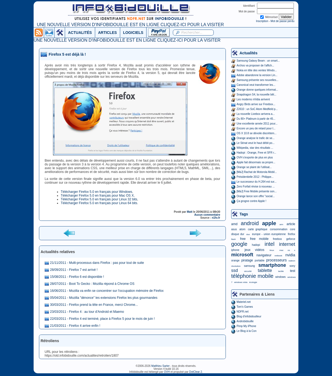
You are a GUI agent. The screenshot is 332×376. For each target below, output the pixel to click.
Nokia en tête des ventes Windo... (257, 70)
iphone (235, 250)
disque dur (237, 234)
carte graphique (257, 229)
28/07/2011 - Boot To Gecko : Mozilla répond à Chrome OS (92, 284)
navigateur (264, 255)
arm (281, 224)
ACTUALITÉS (80, 32)
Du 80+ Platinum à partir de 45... (256, 118)
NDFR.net (242, 311)
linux (272, 250)
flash (233, 239)
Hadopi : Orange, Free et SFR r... (256, 152)
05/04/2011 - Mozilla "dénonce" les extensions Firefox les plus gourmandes (103, 298)
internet (287, 244)
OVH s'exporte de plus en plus (255, 157)
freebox (277, 238)
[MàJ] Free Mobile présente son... (257, 191)
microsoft (242, 254)
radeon (291, 261)
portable (260, 260)
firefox (291, 234)
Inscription (262, 21)
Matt (189, 211)
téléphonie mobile (252, 276)
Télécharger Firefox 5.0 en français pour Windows (96, 192)
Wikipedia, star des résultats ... (255, 147)
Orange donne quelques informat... (257, 89)
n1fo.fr (216, 217)
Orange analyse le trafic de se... (255, 138)
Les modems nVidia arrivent (253, 99)
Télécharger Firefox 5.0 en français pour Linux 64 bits (99, 203)
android (250, 223)
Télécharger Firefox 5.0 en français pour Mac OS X (97, 195)
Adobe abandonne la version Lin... (257, 75)
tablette (265, 270)
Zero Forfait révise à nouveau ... (256, 186)
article (291, 224)
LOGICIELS (133, 32)
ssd (234, 270)
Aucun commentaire (207, 214)
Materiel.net (244, 301)
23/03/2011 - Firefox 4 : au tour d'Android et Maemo (87, 312)
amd (234, 224)
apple (269, 223)
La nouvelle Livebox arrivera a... (256, 113)
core (292, 229)
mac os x (287, 250)
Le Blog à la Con (246, 330)
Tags (244, 214)
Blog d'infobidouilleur (249, 316)
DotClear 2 (195, 371)
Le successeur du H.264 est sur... (256, 181)
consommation (278, 229)
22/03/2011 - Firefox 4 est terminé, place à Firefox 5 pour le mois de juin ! (102, 319)
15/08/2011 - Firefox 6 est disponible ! (77, 277)
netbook (278, 255)
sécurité (248, 271)
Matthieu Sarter (160, 365)
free (243, 239)
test (292, 271)
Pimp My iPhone (246, 326)
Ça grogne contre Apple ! (251, 201)
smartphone (272, 265)
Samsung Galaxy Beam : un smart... (258, 60)
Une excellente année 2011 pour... (257, 123)
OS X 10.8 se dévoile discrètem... (256, 133)
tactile (281, 271)
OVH (167, 371)
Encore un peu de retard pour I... (256, 128)
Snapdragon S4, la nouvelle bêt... (256, 94)
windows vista (240, 282)
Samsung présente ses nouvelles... (258, 80)
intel (269, 244)
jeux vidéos (254, 250)
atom (242, 229)
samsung (249, 265)
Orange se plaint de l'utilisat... (254, 167)
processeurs (276, 260)
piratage (247, 260)
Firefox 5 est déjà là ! (67, 54)
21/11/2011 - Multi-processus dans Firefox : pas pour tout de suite (97, 263)
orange (235, 260)
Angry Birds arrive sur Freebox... (256, 104)
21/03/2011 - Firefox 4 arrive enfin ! (75, 326)
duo (248, 234)
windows (280, 276)
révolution (236, 266)
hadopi (256, 244)
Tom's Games (245, 306)
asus (234, 229)
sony (292, 265)
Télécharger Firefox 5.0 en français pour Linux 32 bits (99, 199)
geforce (290, 238)
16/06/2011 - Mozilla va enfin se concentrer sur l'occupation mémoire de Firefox (107, 291)
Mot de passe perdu (282, 21)
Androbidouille (245, 321)
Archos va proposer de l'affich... (255, 65)
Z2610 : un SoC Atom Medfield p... (257, 109)
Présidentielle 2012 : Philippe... (255, 176)
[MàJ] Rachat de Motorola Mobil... (257, 172)
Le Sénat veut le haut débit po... (255, 142)
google (239, 244)
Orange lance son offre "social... (256, 196)
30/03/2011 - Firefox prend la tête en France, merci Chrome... (94, 305)
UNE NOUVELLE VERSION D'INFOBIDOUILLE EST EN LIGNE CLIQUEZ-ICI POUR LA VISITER (130, 24)
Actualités (249, 53)
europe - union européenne (269, 234)
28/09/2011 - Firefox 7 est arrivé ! (74, 270)
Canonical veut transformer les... (256, 84)
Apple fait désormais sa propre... (256, 162)
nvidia (290, 255)
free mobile (259, 239)
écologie (253, 282)
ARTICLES (107, 32)
